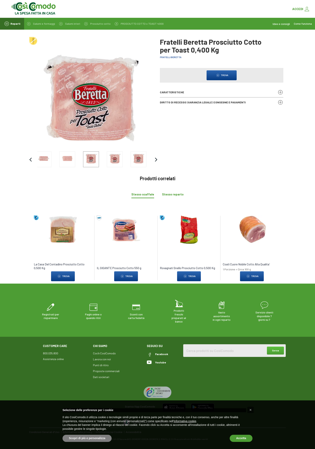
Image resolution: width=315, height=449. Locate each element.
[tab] (142, 194)
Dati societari (101, 377)
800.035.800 (50, 353)
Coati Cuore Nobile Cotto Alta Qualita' (246, 264)
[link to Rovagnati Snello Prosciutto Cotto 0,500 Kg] (189, 229)
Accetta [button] (241, 438)
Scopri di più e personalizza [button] (87, 438)
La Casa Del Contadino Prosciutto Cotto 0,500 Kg (59, 266)
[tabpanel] (157, 246)
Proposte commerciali (106, 371)
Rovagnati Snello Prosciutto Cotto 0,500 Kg (187, 268)
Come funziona (303, 23)
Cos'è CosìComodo (104, 353)
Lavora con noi (102, 359)
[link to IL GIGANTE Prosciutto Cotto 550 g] (126, 229)
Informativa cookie (185, 421)
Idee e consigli (281, 23)
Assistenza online (53, 359)
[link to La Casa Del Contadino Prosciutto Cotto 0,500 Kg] (63, 229)
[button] (250, 410)
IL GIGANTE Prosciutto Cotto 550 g (119, 268)
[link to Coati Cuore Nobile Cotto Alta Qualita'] (252, 229)
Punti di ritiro (101, 365)
